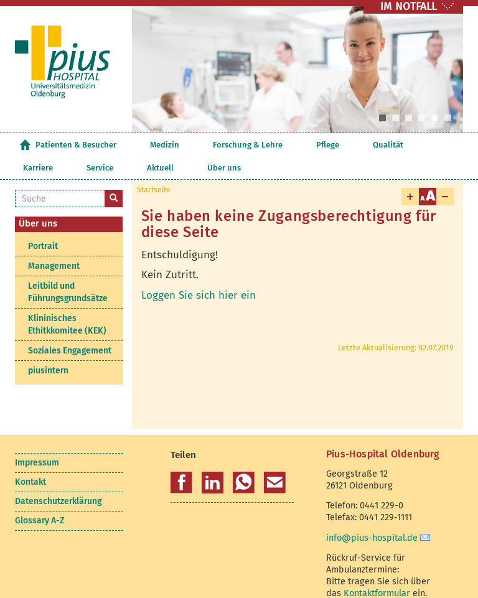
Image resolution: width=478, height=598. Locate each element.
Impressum (37, 439)
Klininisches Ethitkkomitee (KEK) (67, 301)
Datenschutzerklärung (58, 478)
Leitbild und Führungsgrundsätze (68, 269)
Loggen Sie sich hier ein (198, 272)
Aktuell (395, 144)
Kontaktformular (377, 570)
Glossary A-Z (39, 497)
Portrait (43, 223)
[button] (181, 459)
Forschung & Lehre (197, 144)
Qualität (286, 144)
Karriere (324, 144)
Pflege (251, 144)
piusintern (48, 347)
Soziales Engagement (69, 327)
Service (360, 144)
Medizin (139, 144)
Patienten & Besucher (75, 144)
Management (54, 243)
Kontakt (30, 459)
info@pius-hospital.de (372, 514)
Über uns (434, 144)
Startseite (25, 144)
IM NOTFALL (408, 6)
